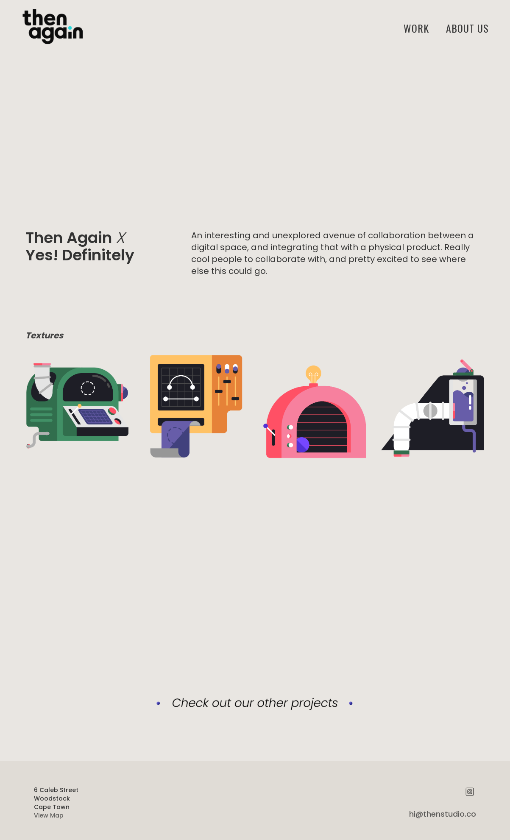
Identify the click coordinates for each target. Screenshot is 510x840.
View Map (49, 815)
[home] (51, 27)
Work (416, 28)
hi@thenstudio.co (442, 814)
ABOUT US (467, 28)
